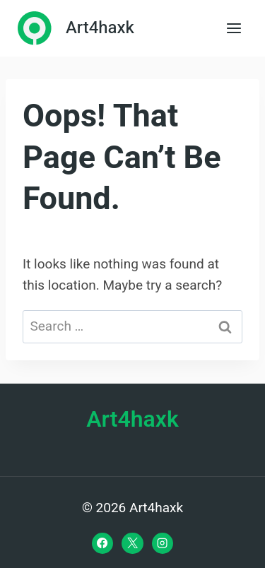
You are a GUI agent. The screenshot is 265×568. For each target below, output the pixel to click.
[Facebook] (102, 543)
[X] (132, 543)
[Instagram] (162, 543)
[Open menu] (233, 28)
